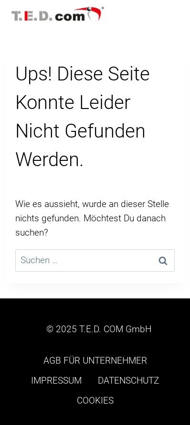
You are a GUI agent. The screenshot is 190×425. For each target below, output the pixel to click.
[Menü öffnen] (167, 16)
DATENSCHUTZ (128, 380)
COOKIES (95, 400)
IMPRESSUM (56, 380)
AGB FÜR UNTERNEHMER (95, 360)
